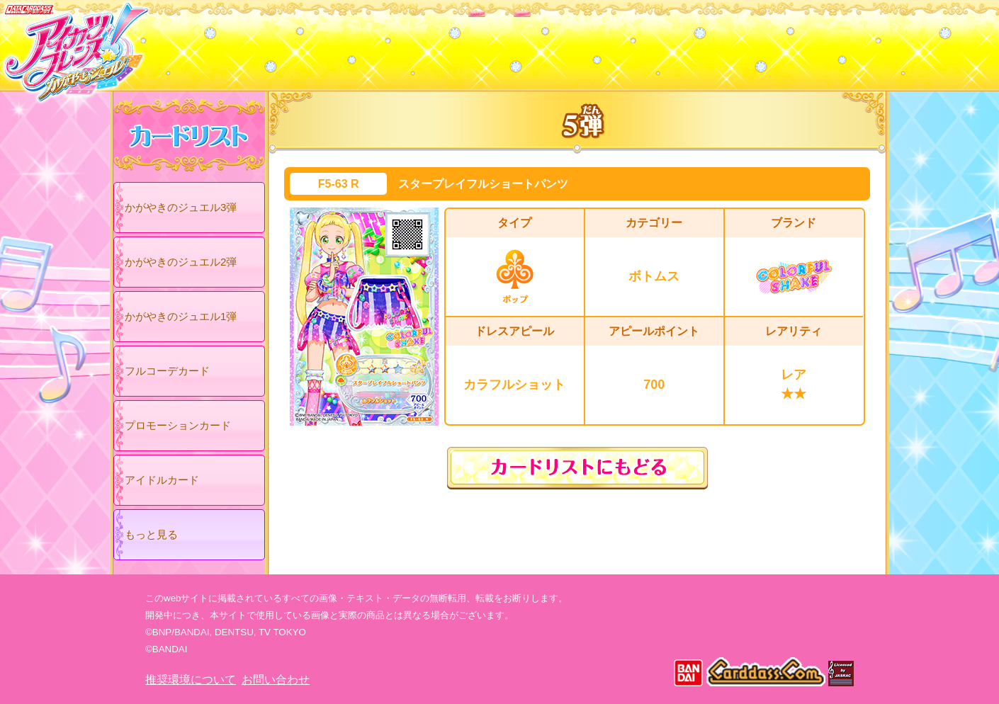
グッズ (590, 42)
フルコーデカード (167, 371)
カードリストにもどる (577, 468)
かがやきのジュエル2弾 (181, 262)
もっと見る (151, 534)
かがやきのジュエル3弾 (181, 207)
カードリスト (409, 42)
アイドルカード (162, 480)
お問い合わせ (276, 680)
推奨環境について (190, 680)
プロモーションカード (178, 425)
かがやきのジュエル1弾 (181, 316)
